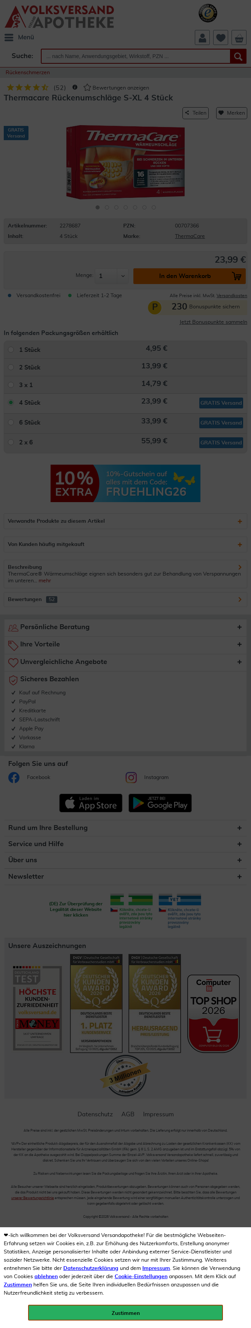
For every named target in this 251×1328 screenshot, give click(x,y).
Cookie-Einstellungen (141, 1276)
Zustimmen (18, 1285)
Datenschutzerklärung (90, 1268)
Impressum (156, 1268)
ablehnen (46, 1276)
